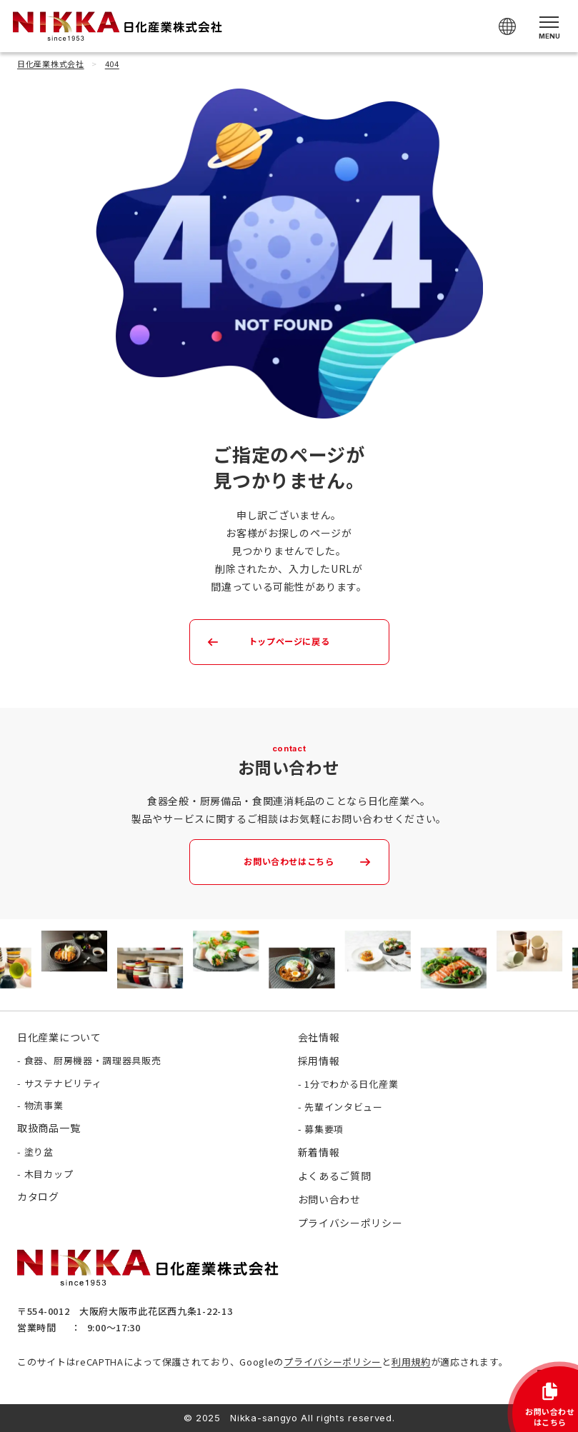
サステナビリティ (63, 1083)
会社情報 (319, 1037)
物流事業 (44, 1105)
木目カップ (49, 1174)
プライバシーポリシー (333, 1361)
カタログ (38, 1196)
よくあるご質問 (335, 1175)
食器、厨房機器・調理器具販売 (92, 1060)
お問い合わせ (329, 1199)
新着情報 (319, 1152)
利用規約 (411, 1361)
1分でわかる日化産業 (351, 1084)
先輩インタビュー (343, 1106)
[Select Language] (507, 26)
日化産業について (59, 1037)
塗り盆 (39, 1151)
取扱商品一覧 (48, 1128)
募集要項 (324, 1129)
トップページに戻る (288, 641)
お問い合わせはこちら (289, 861)
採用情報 (319, 1060)
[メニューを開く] (549, 26)
